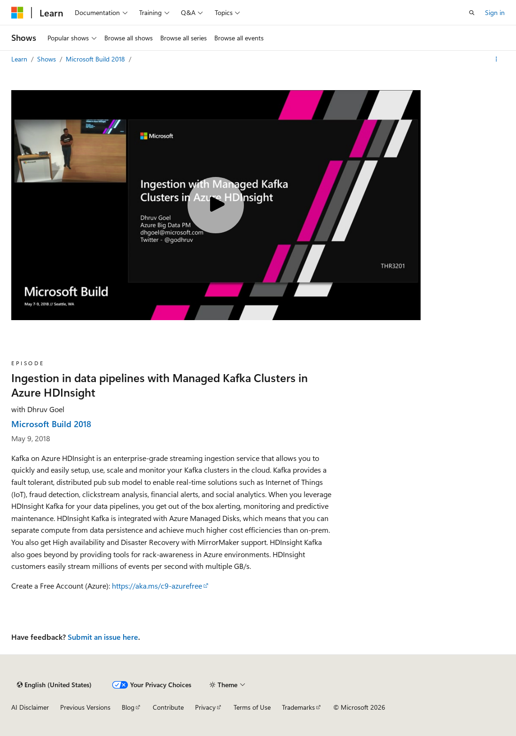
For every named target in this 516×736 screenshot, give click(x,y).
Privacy (205, 707)
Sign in (495, 12)
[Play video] (216, 205)
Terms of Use (252, 707)
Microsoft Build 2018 (96, 58)
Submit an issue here (103, 637)
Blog (128, 707)
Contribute (168, 707)
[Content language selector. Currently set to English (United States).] (54, 684)
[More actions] (496, 59)
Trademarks (298, 707)
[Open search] (471, 12)
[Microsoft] (17, 13)
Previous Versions (85, 707)
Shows (47, 58)
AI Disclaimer (30, 707)
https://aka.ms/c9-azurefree (157, 585)
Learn (20, 58)
